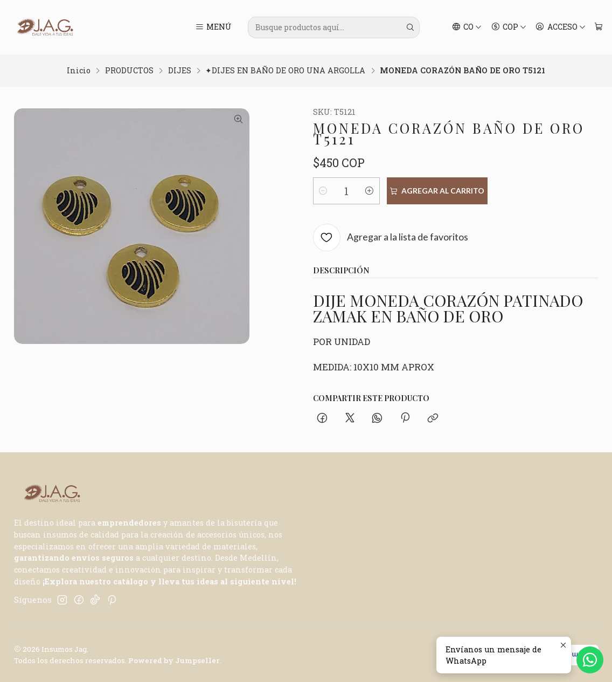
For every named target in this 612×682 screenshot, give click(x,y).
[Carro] (598, 27)
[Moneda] (508, 27)
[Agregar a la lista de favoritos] (391, 237)
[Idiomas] (467, 27)
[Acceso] (560, 27)
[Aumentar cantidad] (369, 191)
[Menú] (213, 27)
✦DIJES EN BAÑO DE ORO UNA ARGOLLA (285, 70)
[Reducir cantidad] (323, 191)
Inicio (79, 70)
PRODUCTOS (129, 70)
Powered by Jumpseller (174, 660)
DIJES (179, 70)
